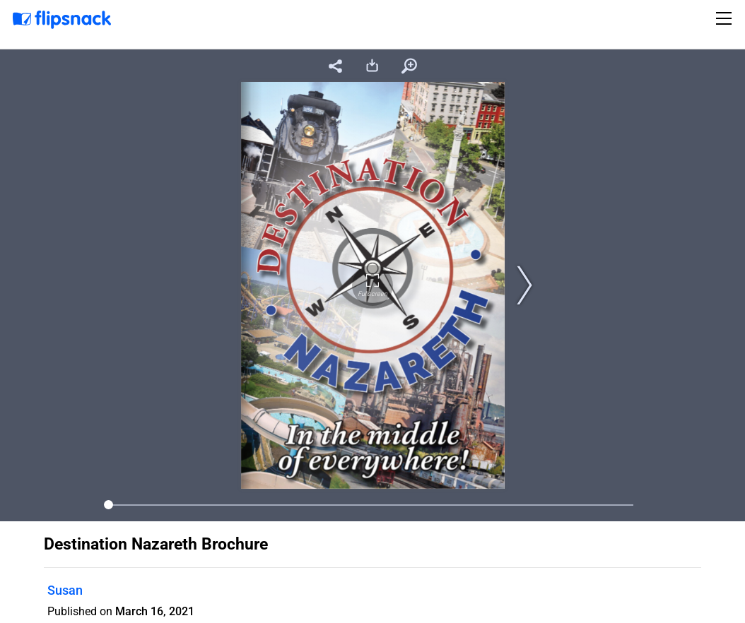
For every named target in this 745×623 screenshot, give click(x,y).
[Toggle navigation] (726, 18)
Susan (65, 590)
